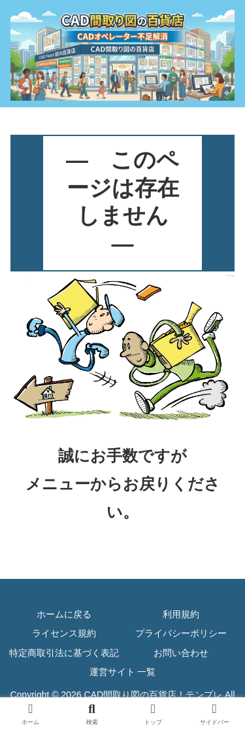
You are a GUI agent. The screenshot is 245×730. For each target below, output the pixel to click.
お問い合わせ (181, 653)
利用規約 (181, 614)
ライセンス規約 (64, 633)
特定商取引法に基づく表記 (64, 653)
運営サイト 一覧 (123, 672)
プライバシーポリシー (181, 633)
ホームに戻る (64, 614)
